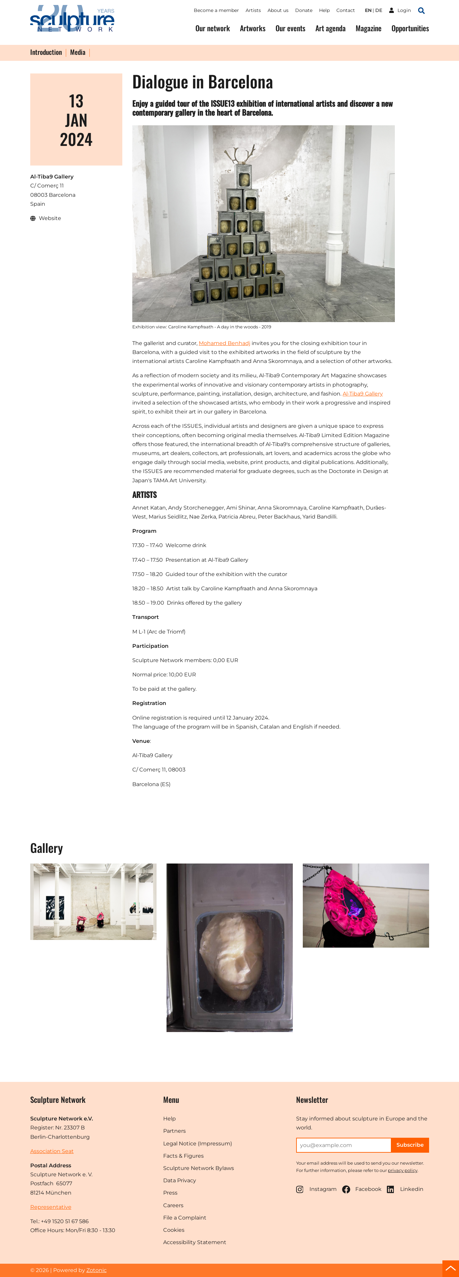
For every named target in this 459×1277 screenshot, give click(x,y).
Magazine (369, 28)
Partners (174, 1131)
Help (324, 10)
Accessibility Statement (194, 1242)
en (368, 10)
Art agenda (330, 28)
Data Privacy (179, 1180)
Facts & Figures (183, 1156)
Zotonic (96, 1270)
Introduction (46, 52)
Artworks (253, 28)
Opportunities (410, 28)
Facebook (362, 1189)
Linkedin (405, 1189)
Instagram (316, 1189)
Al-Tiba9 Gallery (363, 394)
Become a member (216, 10)
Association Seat (52, 1151)
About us (278, 10)
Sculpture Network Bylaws (198, 1168)
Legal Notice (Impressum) (197, 1143)
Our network (212, 28)
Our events (290, 28)
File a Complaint (184, 1218)
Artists (253, 10)
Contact (345, 10)
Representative (50, 1207)
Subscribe (410, 1145)
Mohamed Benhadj (224, 343)
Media (77, 52)
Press (170, 1193)
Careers (173, 1205)
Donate (303, 10)
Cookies (173, 1230)
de (378, 10)
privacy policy (402, 1170)
